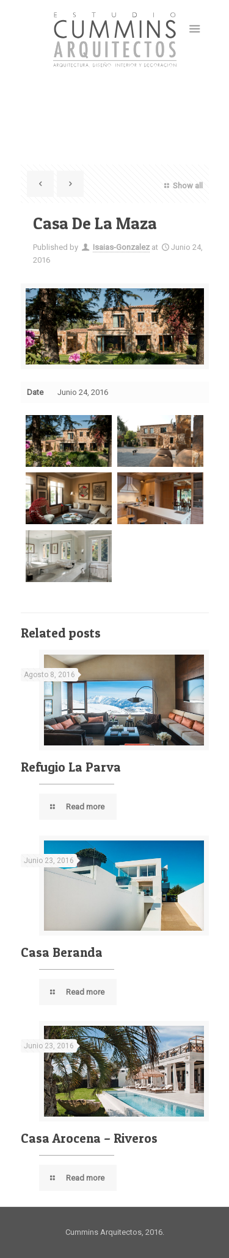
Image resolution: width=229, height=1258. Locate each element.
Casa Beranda (62, 952)
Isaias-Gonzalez (121, 247)
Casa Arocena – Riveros (89, 1138)
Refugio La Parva (71, 767)
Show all (181, 185)
